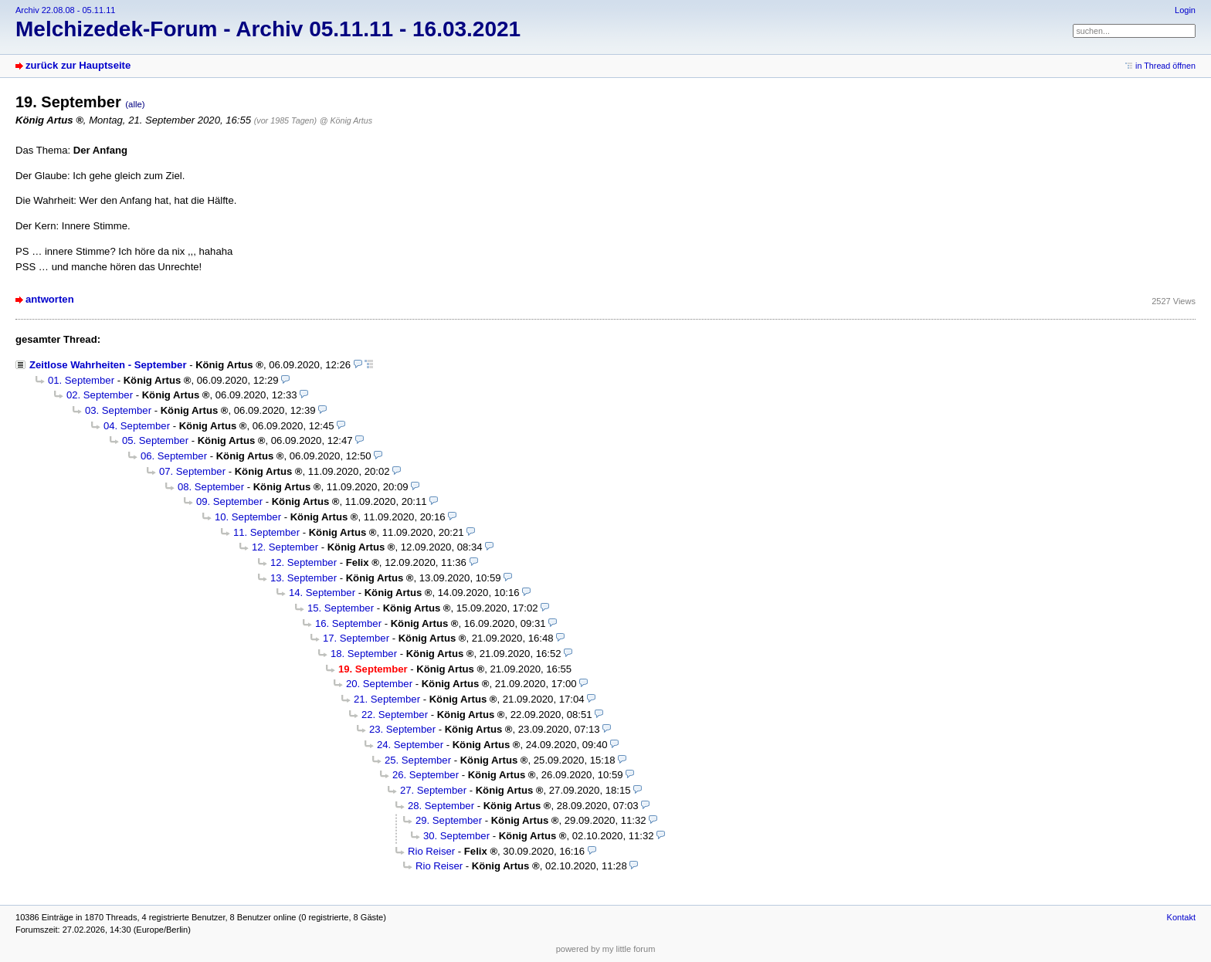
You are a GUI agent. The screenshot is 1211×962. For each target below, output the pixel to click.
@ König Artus (346, 120)
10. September (248, 517)
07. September (192, 471)
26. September (425, 775)
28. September (441, 805)
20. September (379, 683)
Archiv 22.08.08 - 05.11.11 (65, 10)
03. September (118, 410)
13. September (303, 578)
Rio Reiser (431, 851)
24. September (410, 744)
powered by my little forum (606, 949)
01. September (81, 380)
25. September (418, 760)
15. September (340, 608)
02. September (99, 395)
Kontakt (1181, 917)
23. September (402, 729)
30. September (456, 836)
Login (1185, 10)
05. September (155, 440)
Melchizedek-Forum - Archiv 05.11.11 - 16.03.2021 (268, 29)
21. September (387, 699)
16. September (348, 623)
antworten (49, 299)
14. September (322, 592)
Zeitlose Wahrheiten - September (107, 365)
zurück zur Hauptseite (78, 65)
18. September (364, 653)
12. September (285, 547)
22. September (394, 714)
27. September (433, 790)
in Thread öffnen (1165, 65)
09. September (229, 501)
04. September (136, 426)
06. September (174, 456)
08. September (211, 487)
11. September (266, 532)
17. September (356, 638)
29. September (449, 820)
